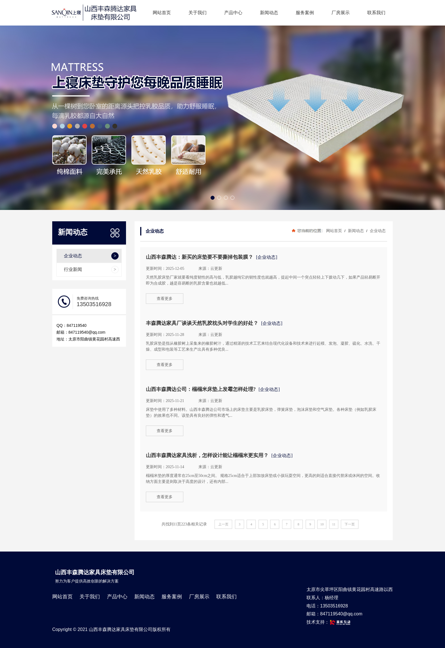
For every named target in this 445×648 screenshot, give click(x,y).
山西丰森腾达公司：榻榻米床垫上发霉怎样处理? (201, 389)
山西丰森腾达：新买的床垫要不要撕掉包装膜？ (199, 257)
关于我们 (197, 12)
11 (333, 524)
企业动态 (377, 230)
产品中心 (233, 12)
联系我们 (376, 12)
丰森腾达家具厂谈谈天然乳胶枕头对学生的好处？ (202, 323)
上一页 (223, 524)
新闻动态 (269, 12)
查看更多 (165, 298)
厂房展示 (340, 12)
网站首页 (162, 12)
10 (322, 524)
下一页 (350, 524)
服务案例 (305, 12)
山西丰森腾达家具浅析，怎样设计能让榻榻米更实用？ (207, 455)
